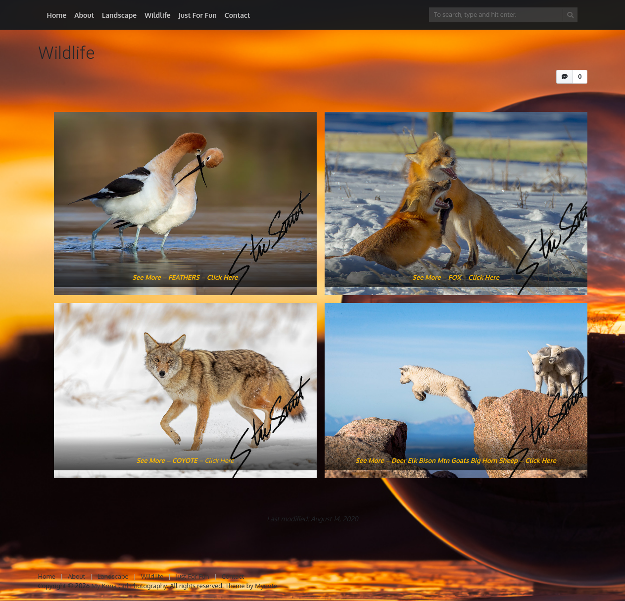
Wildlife (157, 15)
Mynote (266, 586)
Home (57, 15)
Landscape (119, 15)
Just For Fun (198, 15)
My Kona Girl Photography (129, 586)
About (84, 15)
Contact (237, 15)
